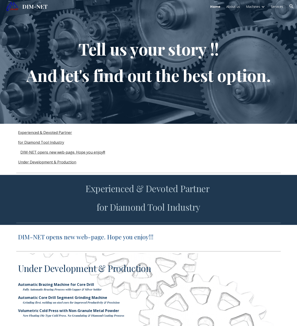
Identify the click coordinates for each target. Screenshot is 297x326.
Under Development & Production (47, 162)
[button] (291, 6)
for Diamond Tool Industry (41, 142)
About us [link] (233, 6)
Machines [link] (253, 6)
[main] (148, 62)
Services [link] (277, 6)
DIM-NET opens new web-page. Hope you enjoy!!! (62, 152)
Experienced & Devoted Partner (45, 132)
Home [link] (215, 6)
